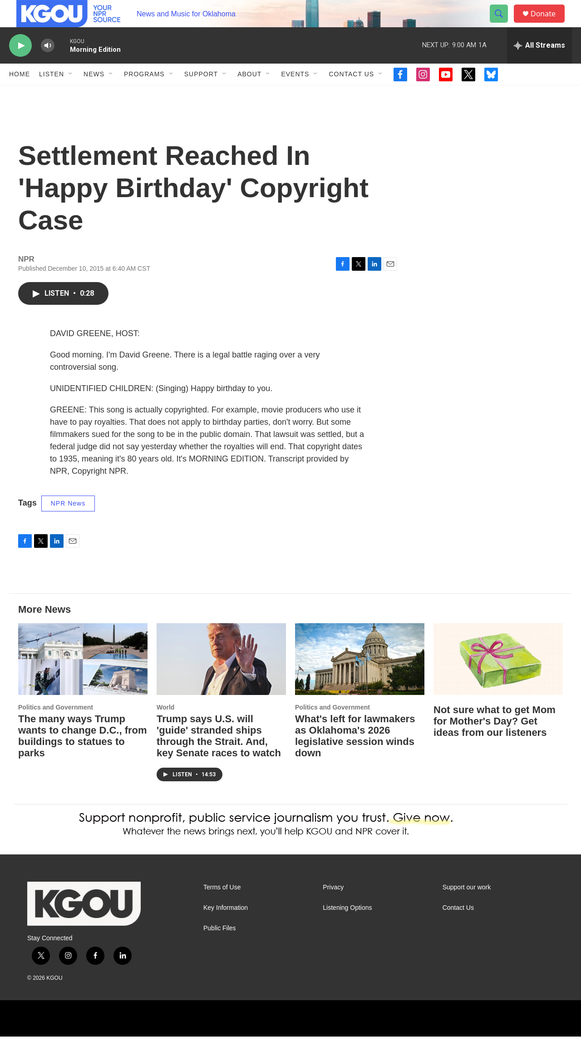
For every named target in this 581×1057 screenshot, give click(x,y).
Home (19, 94)
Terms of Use (222, 907)
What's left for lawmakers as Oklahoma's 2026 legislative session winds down (355, 756)
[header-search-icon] (503, 24)
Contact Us (351, 94)
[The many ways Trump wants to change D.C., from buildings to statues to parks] (83, 680)
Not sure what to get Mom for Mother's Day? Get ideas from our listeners (494, 742)
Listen (51, 94)
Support (201, 94)
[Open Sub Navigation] (70, 94)
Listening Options (347, 928)
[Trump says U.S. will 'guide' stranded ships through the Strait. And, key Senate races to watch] (221, 680)
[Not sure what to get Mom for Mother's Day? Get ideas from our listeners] (498, 680)
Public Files (219, 948)
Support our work (467, 907)
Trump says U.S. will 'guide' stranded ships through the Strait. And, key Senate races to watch (219, 756)
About (249, 94)
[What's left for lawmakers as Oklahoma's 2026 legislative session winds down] (359, 680)
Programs (144, 94)
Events (295, 94)
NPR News (68, 523)
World (165, 727)
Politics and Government (55, 727)
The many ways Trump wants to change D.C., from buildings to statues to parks (82, 756)
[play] (20, 66)
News (94, 94)
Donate (549, 24)
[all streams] (539, 66)
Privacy (333, 907)
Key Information (225, 928)
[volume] (47, 66)
